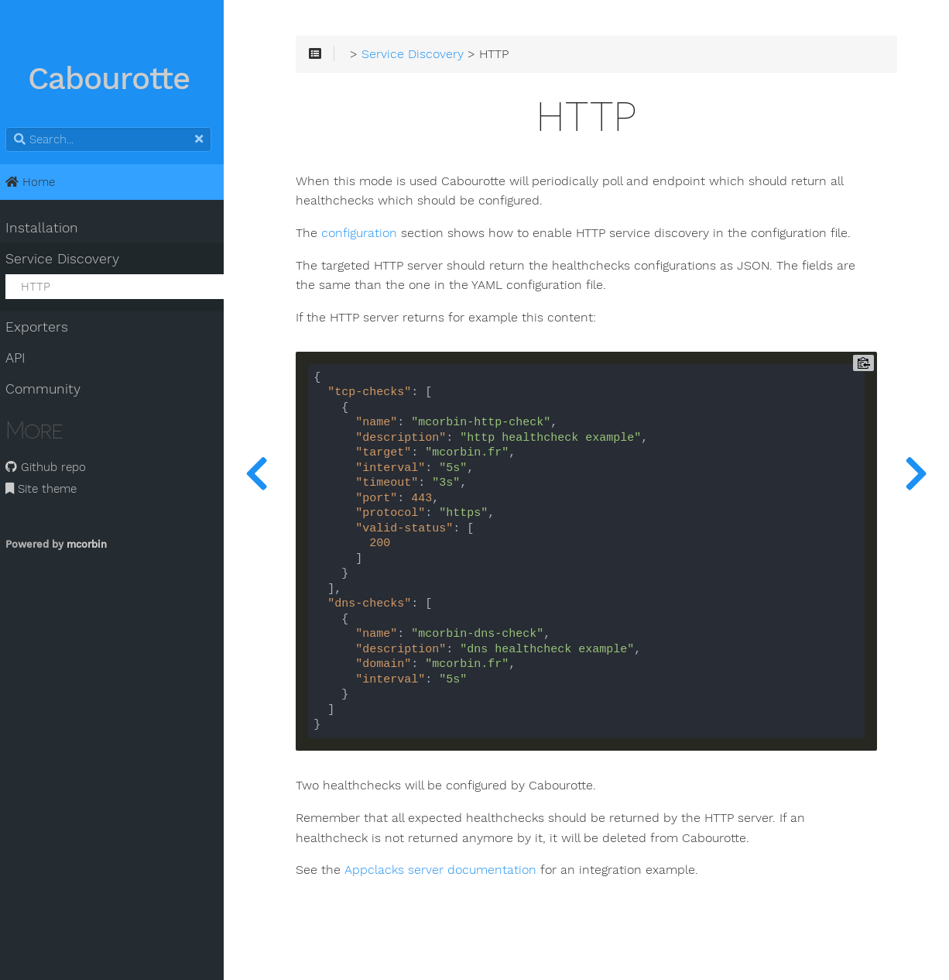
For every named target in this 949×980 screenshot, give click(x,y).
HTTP (42, 287)
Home (37, 182)
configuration (370, 235)
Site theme (48, 489)
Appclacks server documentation (451, 872)
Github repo (52, 467)
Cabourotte (116, 79)
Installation (48, 228)
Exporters (43, 327)
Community (49, 389)
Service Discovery (69, 258)
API (22, 358)
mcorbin (94, 544)
